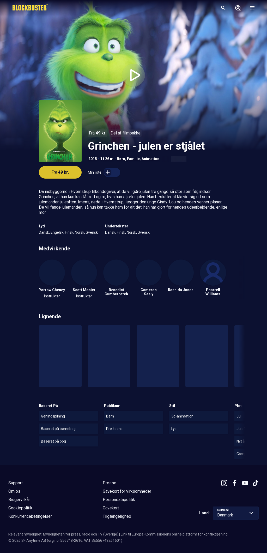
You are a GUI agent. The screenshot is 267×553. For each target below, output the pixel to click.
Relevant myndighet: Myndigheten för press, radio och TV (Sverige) (63, 534)
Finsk (69, 232)
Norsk (79, 232)
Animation (150, 159)
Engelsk (57, 232)
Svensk (92, 232)
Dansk (44, 232)
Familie (133, 159)
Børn (121, 159)
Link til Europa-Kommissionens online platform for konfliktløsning (174, 534)
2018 (92, 159)
